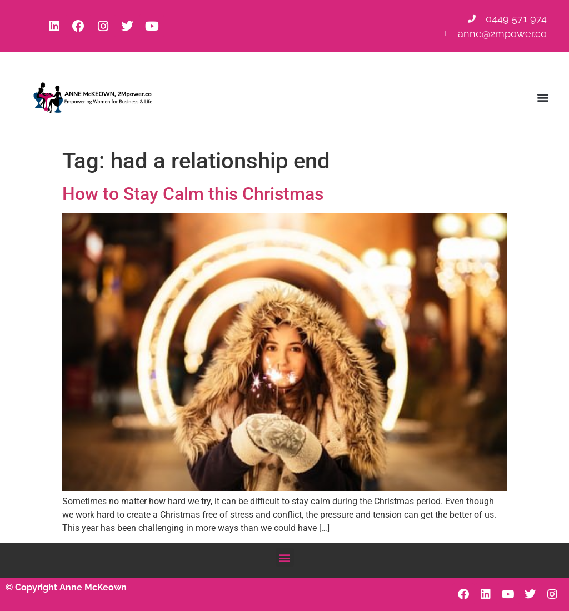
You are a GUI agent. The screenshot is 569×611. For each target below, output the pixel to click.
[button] (543, 97)
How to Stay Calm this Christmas (192, 193)
